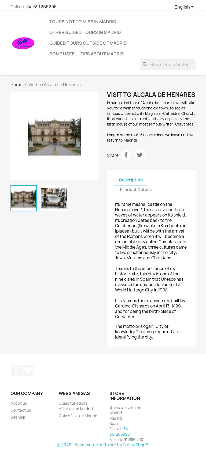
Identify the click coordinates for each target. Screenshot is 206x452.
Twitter (28, 370)
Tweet (139, 154)
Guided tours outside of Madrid (88, 43)
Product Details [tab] (136, 189)
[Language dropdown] (185, 7)
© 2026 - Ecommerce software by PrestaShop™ (103, 445)
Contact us (20, 410)
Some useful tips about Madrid (86, 54)
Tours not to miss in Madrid (82, 22)
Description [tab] (131, 180)
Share (126, 154)
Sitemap (17, 417)
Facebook (16, 370)
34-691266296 (41, 7)
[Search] (168, 64)
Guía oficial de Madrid (78, 415)
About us (18, 403)
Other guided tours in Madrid (85, 32)
